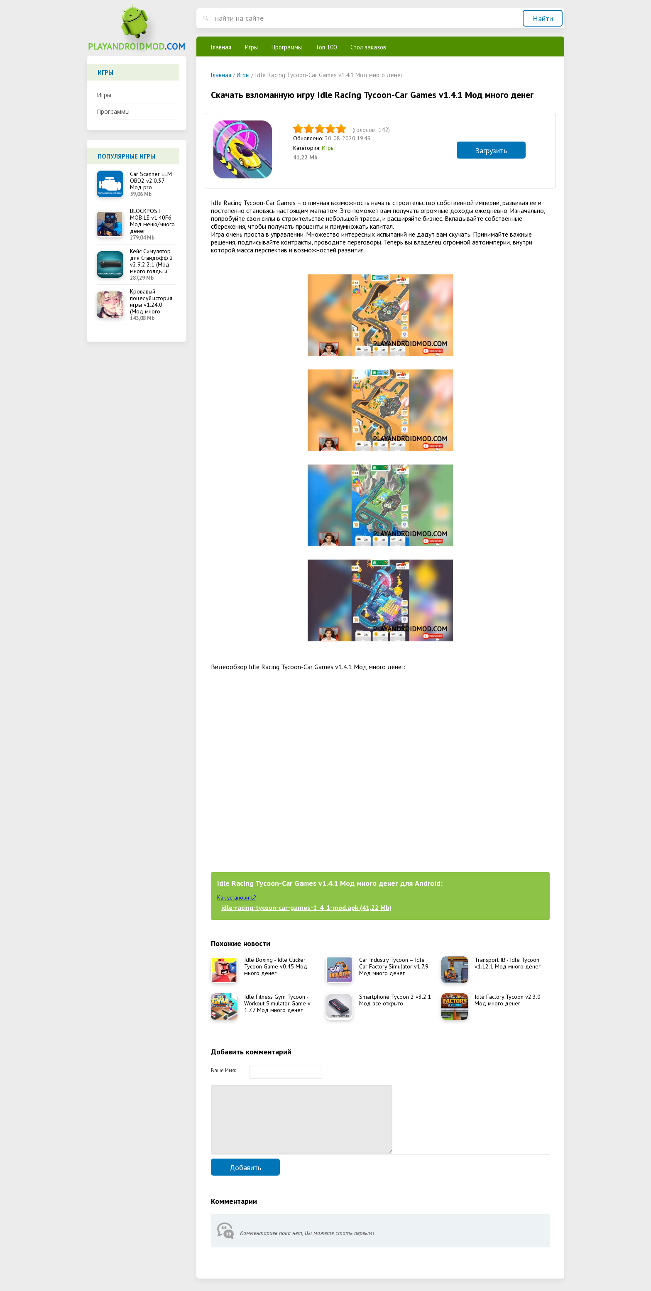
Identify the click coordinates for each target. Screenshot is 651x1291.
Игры (104, 95)
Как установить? (236, 897)
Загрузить (491, 150)
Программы (113, 111)
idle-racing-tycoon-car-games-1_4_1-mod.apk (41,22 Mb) (306, 907)
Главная (221, 47)
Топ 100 (326, 47)
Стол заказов (368, 47)
